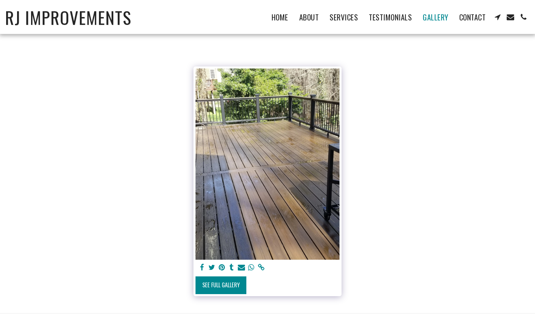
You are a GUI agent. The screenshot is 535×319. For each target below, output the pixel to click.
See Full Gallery (221, 284)
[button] (497, 17)
